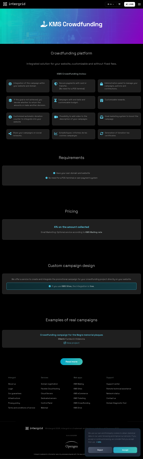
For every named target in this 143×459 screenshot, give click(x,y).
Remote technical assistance (118, 389)
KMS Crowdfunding (82, 403)
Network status (113, 393)
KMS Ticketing (80, 398)
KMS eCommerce (81, 393)
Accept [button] (125, 450)
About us (12, 384)
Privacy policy (14, 403)
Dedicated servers (49, 398)
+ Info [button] (98, 442)
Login (129, 4)
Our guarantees (14, 393)
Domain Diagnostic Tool (116, 403)
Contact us (111, 398)
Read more (71, 361)
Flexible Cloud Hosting (50, 389)
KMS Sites (78, 389)
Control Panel (46, 403)
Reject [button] (100, 450)
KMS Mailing (79, 384)
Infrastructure (14, 398)
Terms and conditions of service (21, 408)
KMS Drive (78, 408)
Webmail (44, 408)
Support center (113, 384)
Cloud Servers (47, 393)
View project (71, 343)
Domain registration (49, 384)
